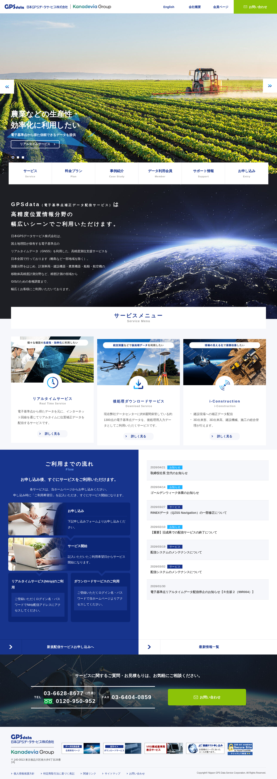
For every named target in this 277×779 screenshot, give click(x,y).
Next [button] (270, 86)
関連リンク (89, 771)
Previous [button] (7, 87)
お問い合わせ (258, 7)
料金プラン (73, 174)
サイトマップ (112, 771)
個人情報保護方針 (24, 771)
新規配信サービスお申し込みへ (69, 641)
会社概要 (195, 7)
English (168, 7)
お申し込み (246, 174)
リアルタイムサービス (39, 145)
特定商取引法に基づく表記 (58, 771)
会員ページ (220, 7)
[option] (138, 93)
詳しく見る (52, 433)
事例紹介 (117, 174)
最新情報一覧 (207, 641)
